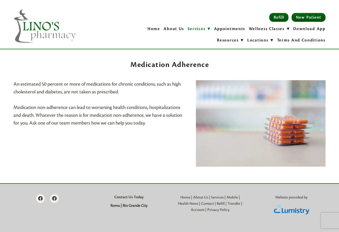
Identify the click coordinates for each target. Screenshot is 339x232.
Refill (279, 17)
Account (197, 209)
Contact (207, 203)
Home (153, 28)
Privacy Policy (218, 209)
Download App (309, 28)
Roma (115, 205)
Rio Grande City (135, 205)
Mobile (232, 197)
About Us (174, 28)
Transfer (234, 203)
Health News (188, 203)
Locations (260, 40)
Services (217, 197)
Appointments (229, 28)
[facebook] (40, 198)
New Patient (308, 17)
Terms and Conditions (301, 40)
